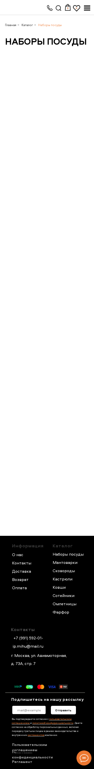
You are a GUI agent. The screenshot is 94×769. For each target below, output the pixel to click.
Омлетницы (64, 604)
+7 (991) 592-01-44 (28, 641)
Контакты (23, 629)
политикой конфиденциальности (52, 723)
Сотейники (63, 595)
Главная (10, 25)
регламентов (36, 735)
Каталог (27, 25)
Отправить (63, 710)
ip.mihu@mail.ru (28, 646)
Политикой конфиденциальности (32, 754)
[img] (58, 8)
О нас (17, 554)
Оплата (19, 587)
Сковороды (64, 570)
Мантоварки (65, 562)
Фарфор (61, 612)
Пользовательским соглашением (29, 747)
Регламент (22, 761)
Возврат (20, 579)
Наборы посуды (50, 25)
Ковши (59, 587)
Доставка (21, 571)
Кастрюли (62, 579)
